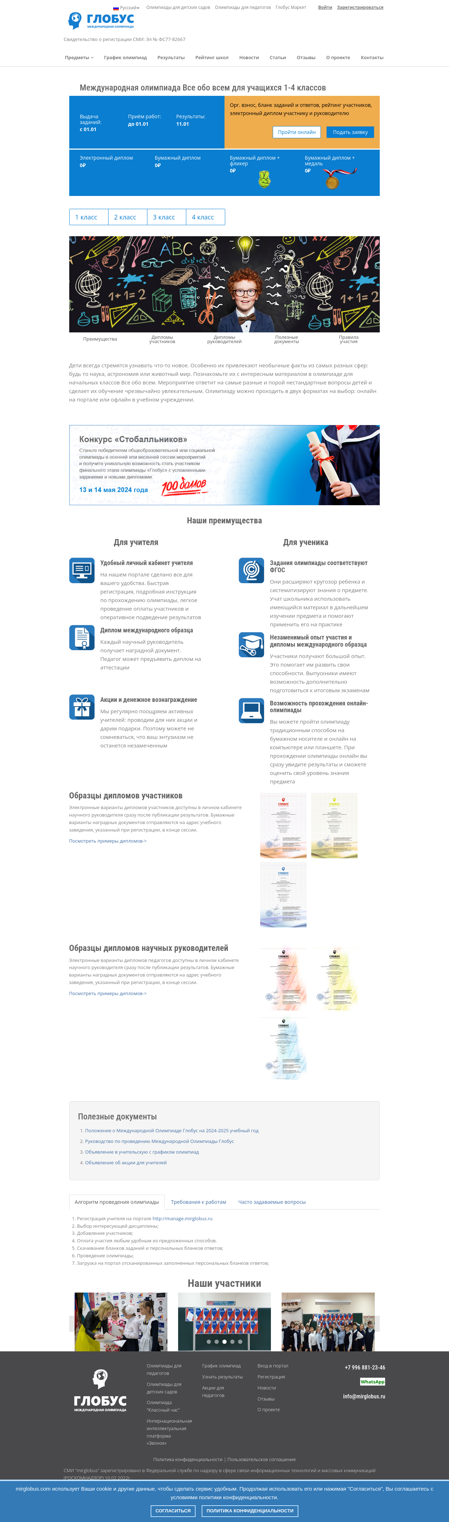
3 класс (164, 217)
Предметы (79, 57)
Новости (249, 57)
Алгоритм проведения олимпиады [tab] (117, 1202)
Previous (77, 1324)
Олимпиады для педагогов (243, 7)
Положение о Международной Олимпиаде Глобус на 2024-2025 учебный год (172, 1130)
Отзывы (306, 57)
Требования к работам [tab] (198, 1202)
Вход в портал (273, 1365)
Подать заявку (350, 132)
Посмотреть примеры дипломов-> (108, 841)
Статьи (278, 57)
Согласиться (173, 1510)
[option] (224, 1323)
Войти (325, 7)
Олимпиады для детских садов (178, 7)
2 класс (125, 217)
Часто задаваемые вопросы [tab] (272, 1202)
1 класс (86, 217)
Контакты (372, 57)
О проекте (338, 57)
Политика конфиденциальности (187, 1459)
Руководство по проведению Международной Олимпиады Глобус (159, 1141)
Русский (126, 8)
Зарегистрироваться (360, 7)
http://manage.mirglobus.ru (183, 1218)
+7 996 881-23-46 (365, 1367)
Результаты (171, 57)
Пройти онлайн (297, 132)
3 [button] (224, 1342)
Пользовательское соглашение (261, 1459)
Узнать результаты (222, 1376)
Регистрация (271, 1376)
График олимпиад (125, 57)
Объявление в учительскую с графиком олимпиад (142, 1152)
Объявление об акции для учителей (126, 1162)
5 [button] (240, 1342)
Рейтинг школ (212, 57)
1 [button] (209, 1342)
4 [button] (232, 1342)
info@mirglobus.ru (364, 1396)
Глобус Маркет (291, 7)
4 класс (203, 217)
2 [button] (217, 1342)
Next (372, 1324)
